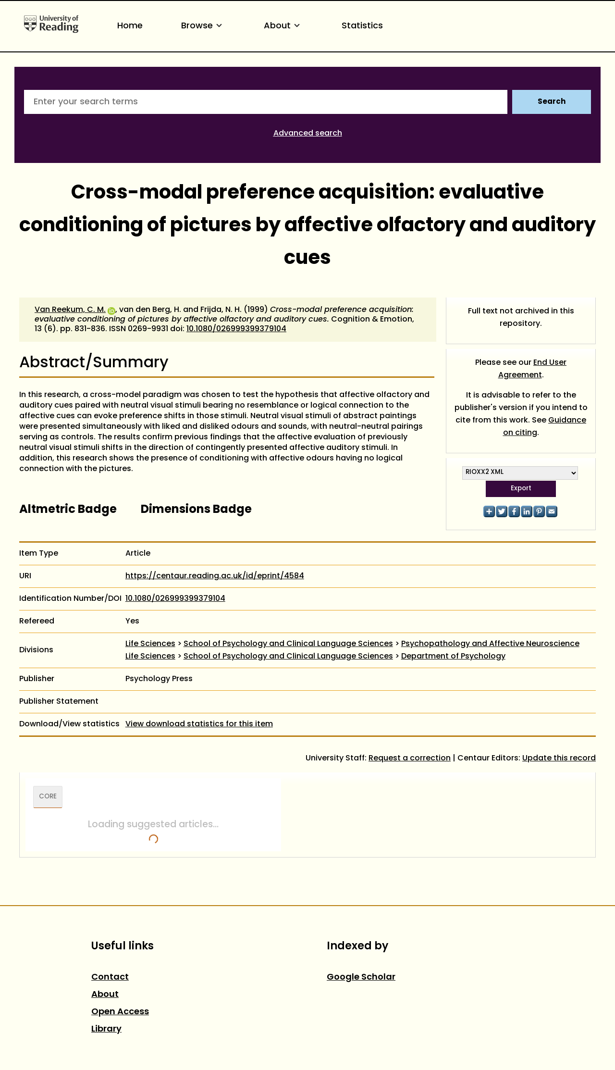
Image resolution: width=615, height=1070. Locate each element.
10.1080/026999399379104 (236, 329)
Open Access (120, 1012)
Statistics (362, 26)
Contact (110, 977)
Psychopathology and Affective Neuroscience (490, 644)
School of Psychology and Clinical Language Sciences (288, 644)
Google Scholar (361, 977)
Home (130, 26)
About (283, 26)
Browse (203, 26)
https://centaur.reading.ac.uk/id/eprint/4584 (214, 576)
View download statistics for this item (199, 724)
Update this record (559, 758)
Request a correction (410, 758)
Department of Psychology (453, 656)
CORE (48, 797)
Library (106, 1029)
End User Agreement (532, 369)
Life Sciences (150, 644)
